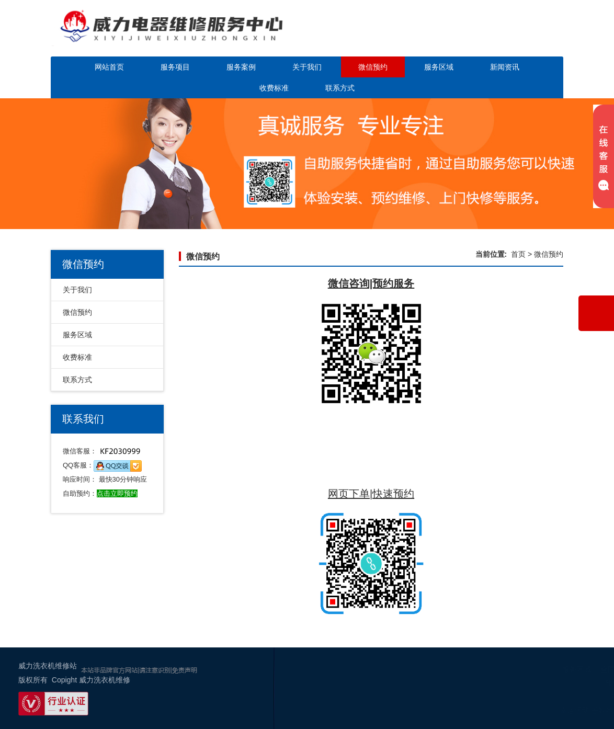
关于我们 (307, 67)
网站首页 (109, 67)
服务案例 (241, 67)
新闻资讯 (504, 67)
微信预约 (373, 67)
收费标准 (274, 88)
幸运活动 (524, 710)
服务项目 (175, 67)
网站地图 (586, 710)
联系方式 (340, 88)
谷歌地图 (555, 710)
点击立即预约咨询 (502, 35)
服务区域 (438, 67)
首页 (518, 254)
